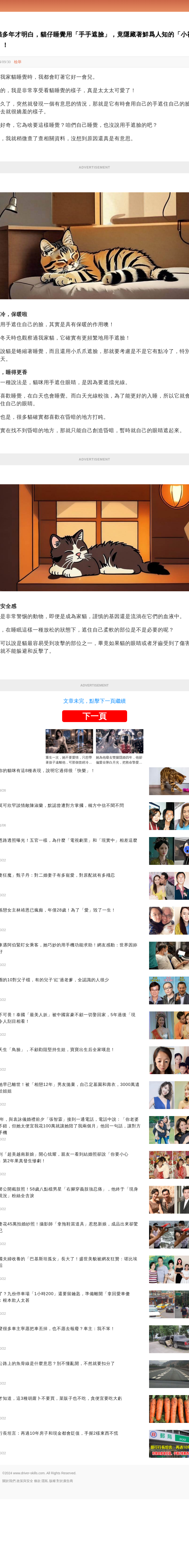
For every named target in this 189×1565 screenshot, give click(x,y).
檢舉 (17, 62)
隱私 (45, 1547)
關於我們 (9, 1547)
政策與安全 (25, 1547)
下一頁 (94, 782)
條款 (37, 1547)
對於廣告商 (64, 1547)
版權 (52, 1547)
